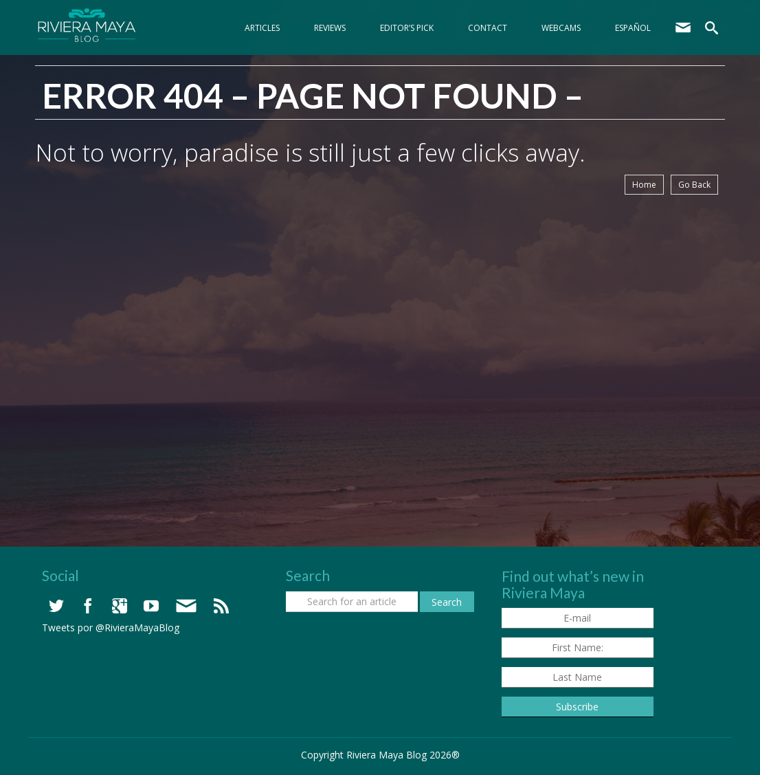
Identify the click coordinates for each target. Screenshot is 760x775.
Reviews (330, 28)
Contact (487, 28)
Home (644, 184)
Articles (262, 28)
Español (633, 28)
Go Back (694, 184)
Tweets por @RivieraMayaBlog (110, 627)
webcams (561, 28)
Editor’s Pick (407, 28)
